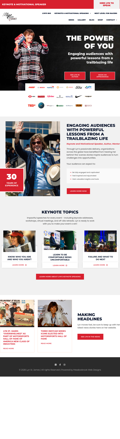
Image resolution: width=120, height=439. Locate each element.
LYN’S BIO (46, 13)
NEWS (71, 20)
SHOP (100, 20)
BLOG (91, 20)
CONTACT (111, 20)
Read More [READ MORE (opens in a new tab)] (8, 348)
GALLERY (82, 20)
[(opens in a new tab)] (17, 313)
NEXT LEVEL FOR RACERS (106, 13)
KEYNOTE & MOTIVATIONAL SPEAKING (72, 13)
